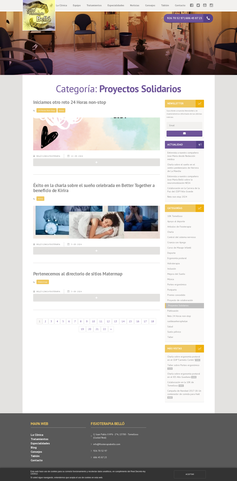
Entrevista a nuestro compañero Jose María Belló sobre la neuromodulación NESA (183, 179)
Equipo (77, 5)
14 (123, 321)
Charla (170, 231)
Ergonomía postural (177, 258)
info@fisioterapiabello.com (106, 444)
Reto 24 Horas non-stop (179, 316)
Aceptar (190, 474)
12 (108, 321)
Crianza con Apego (176, 242)
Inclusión (171, 268)
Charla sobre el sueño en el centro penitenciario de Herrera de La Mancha (183, 168)
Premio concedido (176, 294)
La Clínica (61, 5)
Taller (170, 337)
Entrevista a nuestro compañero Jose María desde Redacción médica (183, 156)
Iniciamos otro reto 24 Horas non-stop (69, 102)
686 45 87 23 (100, 457)
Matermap (42, 282)
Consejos (150, 5)
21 (97, 329)
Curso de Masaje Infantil (179, 247)
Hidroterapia (173, 263)
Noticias (134, 5)
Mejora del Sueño (176, 273)
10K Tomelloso (174, 216)
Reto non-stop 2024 (177, 196)
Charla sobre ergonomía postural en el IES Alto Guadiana (183, 375)
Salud (170, 326)
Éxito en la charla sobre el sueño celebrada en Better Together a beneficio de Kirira (94, 188)
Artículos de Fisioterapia (179, 226)
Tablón (165, 5)
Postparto (172, 289)
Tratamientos (94, 5)
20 (89, 329)
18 (152, 321)
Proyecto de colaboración (180, 300)
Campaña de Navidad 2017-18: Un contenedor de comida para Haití (184, 394)
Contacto (180, 5)
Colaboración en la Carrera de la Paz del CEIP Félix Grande (183, 190)
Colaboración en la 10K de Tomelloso (180, 384)
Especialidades (116, 5)
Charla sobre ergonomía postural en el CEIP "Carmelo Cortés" (183, 358)
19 (82, 329)
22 (104, 329)
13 (115, 321)
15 (130, 321)
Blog (34, 447)
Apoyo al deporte (176, 221)
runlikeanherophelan (177, 321)
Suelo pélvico (174, 331)
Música (170, 279)
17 (145, 321)
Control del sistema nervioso (181, 237)
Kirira (61, 110)
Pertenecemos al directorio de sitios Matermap (78, 273)
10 (93, 321)
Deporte (171, 252)
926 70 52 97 (100, 450)
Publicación (172, 310)
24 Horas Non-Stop (46, 110)
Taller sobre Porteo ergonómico (183, 367)
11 (100, 321)
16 (137, 321)
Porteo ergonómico (176, 284)
